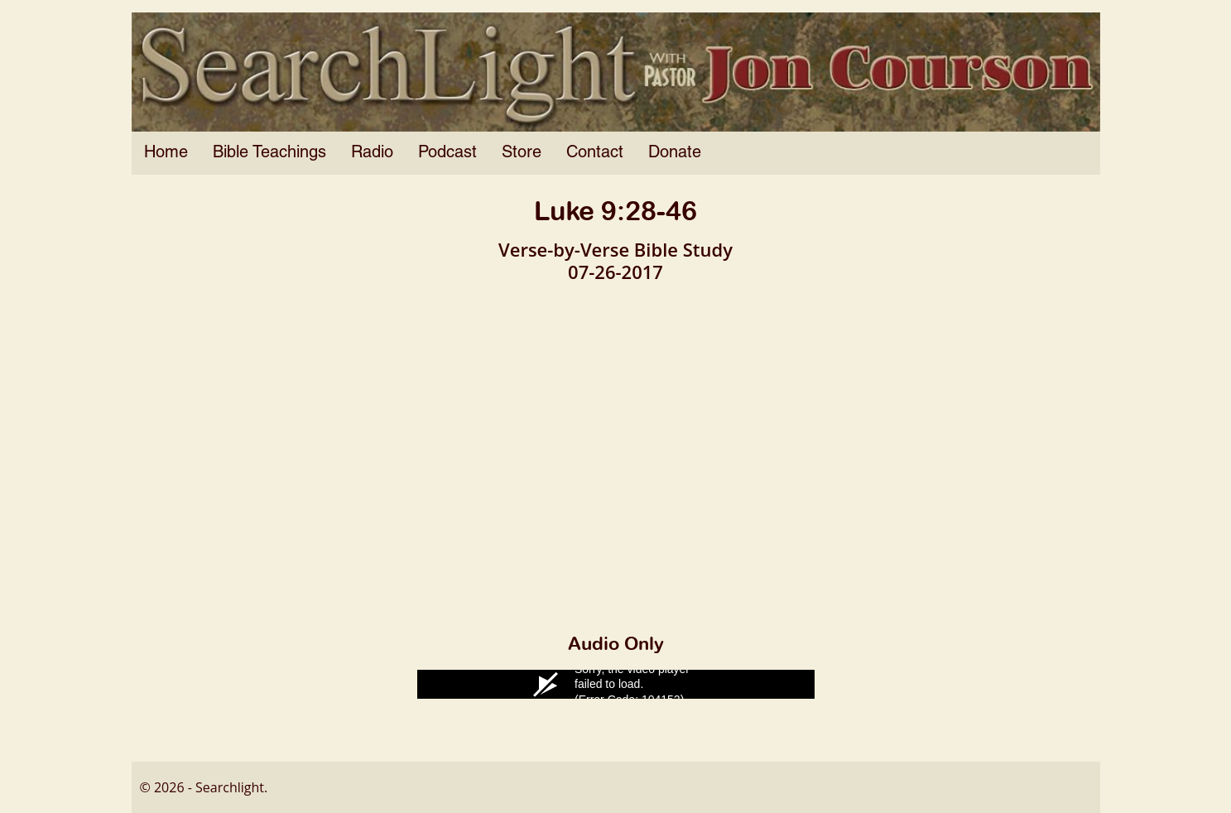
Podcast (447, 153)
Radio (372, 153)
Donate (674, 153)
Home (166, 153)
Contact (594, 153)
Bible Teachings (269, 153)
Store (521, 153)
